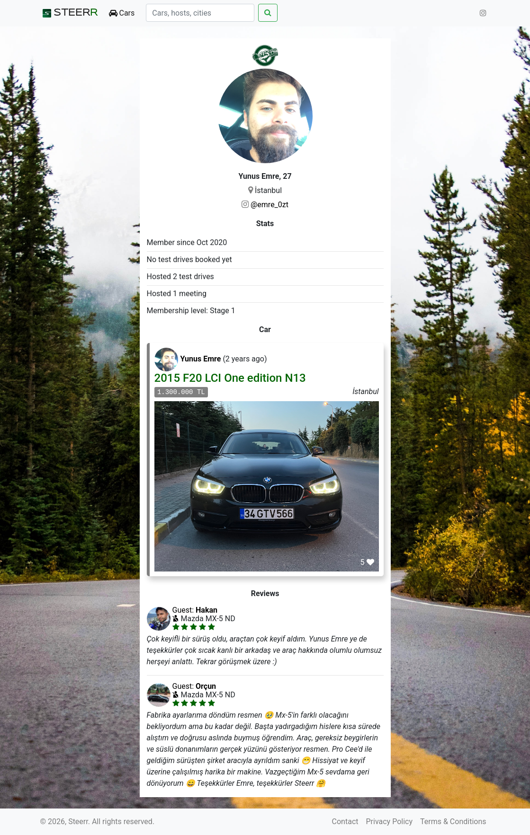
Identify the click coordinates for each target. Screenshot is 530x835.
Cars (122, 13)
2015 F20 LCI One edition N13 (230, 378)
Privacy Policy (389, 821)
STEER (69, 13)
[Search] (200, 13)
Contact (345, 821)
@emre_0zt (269, 204)
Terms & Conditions (453, 821)
